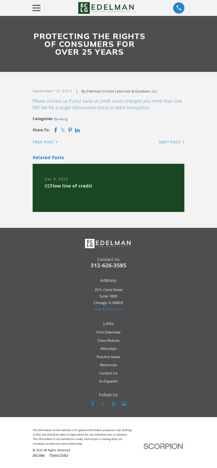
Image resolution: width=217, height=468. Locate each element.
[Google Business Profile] (124, 403)
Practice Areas (108, 356)
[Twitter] (103, 403)
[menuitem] (39, 455)
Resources (108, 364)
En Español (108, 381)
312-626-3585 (108, 265)
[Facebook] (92, 403)
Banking (61, 118)
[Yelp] (113, 403)
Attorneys (108, 348)
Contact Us (108, 373)
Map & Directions (108, 309)
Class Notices (108, 340)
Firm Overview (108, 332)
